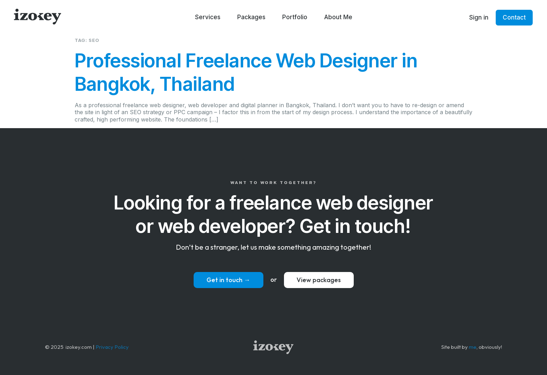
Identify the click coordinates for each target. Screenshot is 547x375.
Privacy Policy (112, 347)
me (473, 347)
